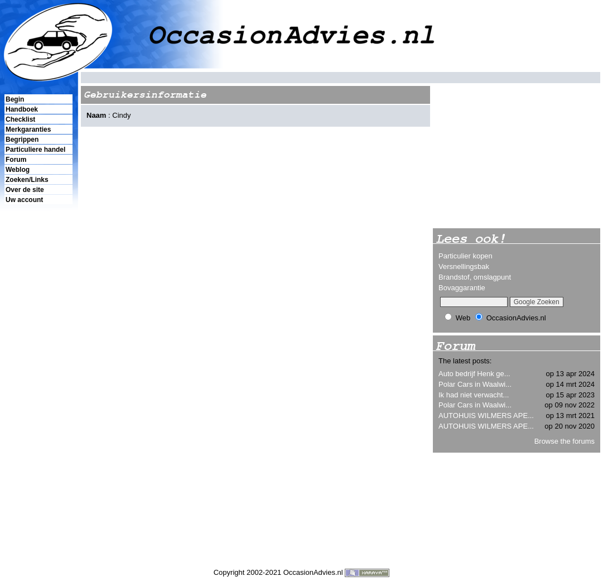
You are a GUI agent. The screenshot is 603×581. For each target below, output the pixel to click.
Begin (15, 99)
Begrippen (22, 139)
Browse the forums (564, 441)
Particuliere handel (35, 149)
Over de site (25, 190)
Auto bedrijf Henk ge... (474, 373)
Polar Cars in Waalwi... (475, 384)
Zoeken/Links (27, 180)
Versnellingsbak (463, 266)
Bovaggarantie (461, 288)
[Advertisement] (37, 396)
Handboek (22, 109)
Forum (16, 160)
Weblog (18, 170)
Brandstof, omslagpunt (474, 277)
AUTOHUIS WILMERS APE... (486, 415)
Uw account (24, 200)
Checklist (20, 119)
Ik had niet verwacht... (473, 395)
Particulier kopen (465, 256)
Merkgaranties (28, 129)
